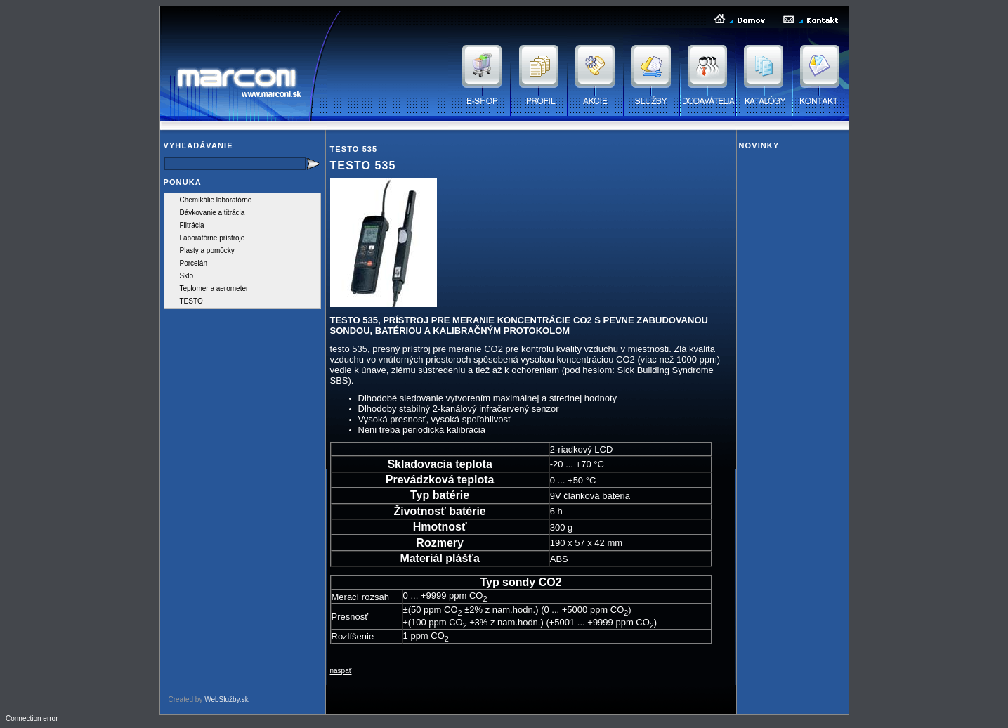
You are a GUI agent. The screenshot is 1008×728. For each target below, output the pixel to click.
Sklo (186, 276)
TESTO (191, 301)
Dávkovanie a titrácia (212, 212)
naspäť (341, 671)
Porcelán (193, 263)
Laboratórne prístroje (212, 238)
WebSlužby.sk (226, 699)
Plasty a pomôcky (207, 250)
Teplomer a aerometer (214, 288)
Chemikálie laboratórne (216, 200)
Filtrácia (192, 225)
